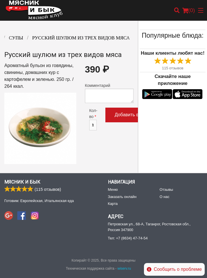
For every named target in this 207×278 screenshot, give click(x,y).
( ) (188, 10)
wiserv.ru (124, 268)
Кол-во (93, 119)
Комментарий (109, 93)
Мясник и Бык (22, 182)
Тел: (128, 238)
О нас (164, 197)
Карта (113, 203)
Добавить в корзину (136, 114)
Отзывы (166, 189)
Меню (113, 189)
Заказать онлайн (122, 197)
